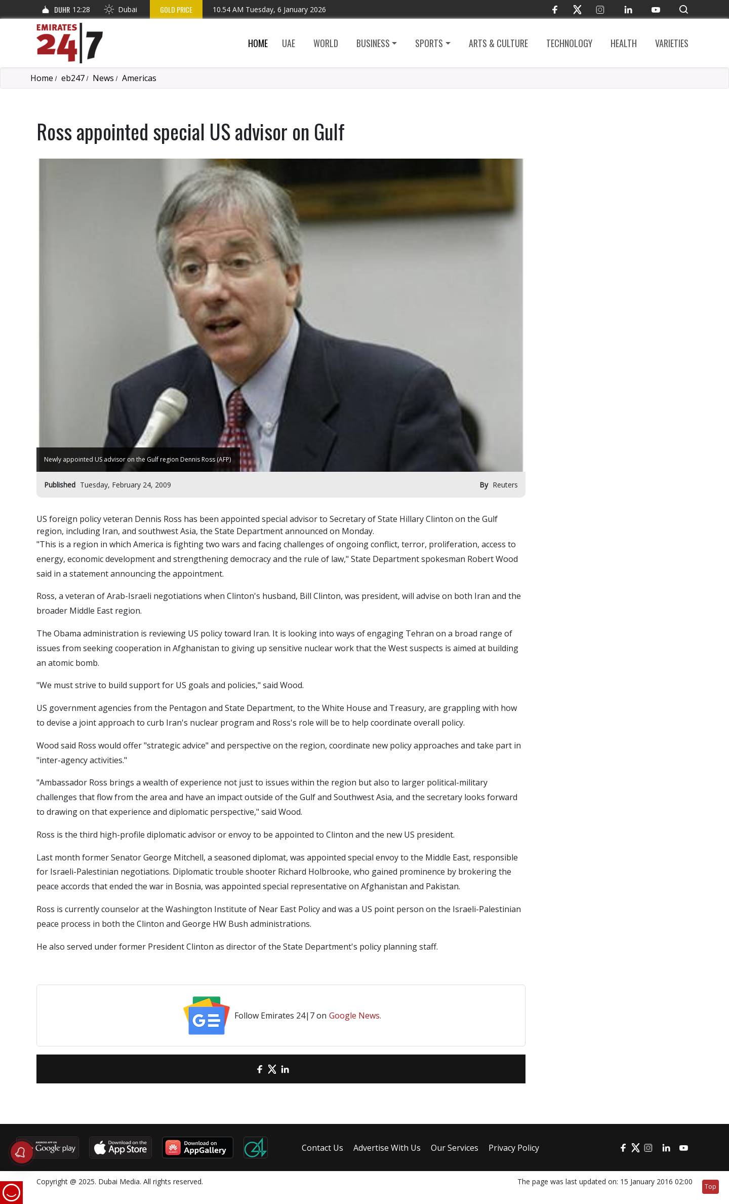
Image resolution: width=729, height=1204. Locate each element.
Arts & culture (498, 43)
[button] (684, 9)
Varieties (671, 43)
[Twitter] (577, 9)
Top (710, 1186)
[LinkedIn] (628, 9)
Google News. (355, 1015)
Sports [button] (429, 43)
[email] (242, 1069)
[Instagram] (600, 9)
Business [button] (373, 43)
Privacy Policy (514, 1147)
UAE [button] (288, 43)
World (325, 43)
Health (624, 43)
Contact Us (322, 1147)
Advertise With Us (387, 1147)
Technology (569, 43)
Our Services (454, 1147)
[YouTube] (656, 9)
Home (258, 43)
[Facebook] (554, 9)
